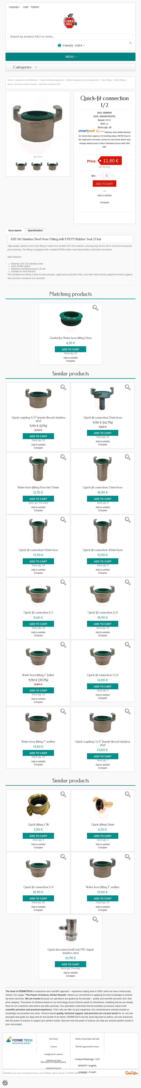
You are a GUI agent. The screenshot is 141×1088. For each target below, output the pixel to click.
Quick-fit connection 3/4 (103, 612)
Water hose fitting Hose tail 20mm (38, 487)
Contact (53, 1046)
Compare (104, 202)
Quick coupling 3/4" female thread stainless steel (38, 419)
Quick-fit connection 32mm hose (38, 550)
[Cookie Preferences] (5, 1083)
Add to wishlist (104, 195)
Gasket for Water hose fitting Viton (71, 338)
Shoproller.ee (131, 1073)
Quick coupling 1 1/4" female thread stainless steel (102, 743)
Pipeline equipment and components (82, 80)
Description (15, 230)
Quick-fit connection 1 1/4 (102, 675)
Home (10, 80)
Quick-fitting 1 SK (38, 824)
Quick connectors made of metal (22, 84)
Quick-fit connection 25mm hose (102, 487)
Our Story (53, 1039)
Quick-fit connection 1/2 (49, 84)
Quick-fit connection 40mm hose (103, 550)
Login (25, 7)
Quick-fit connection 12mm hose (102, 417)
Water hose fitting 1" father (38, 675)
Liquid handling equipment (52, 80)
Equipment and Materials (26, 80)
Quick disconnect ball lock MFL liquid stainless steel (71, 951)
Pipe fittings (106, 80)
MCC (108, 120)
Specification (35, 230)
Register (35, 7)
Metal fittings (120, 80)
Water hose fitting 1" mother (38, 741)
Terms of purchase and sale (87, 1039)
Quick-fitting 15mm (102, 824)
